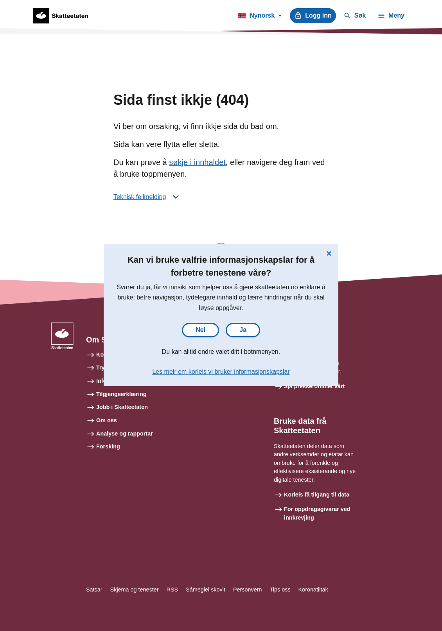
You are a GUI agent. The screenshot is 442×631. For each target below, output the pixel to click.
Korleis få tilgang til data (316, 494)
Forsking (108, 446)
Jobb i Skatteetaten (122, 407)
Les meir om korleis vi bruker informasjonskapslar (220, 371)
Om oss (106, 420)
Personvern (247, 589)
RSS (172, 589)
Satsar (94, 589)
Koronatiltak (313, 589)
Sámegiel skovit (205, 589)
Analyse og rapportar (124, 433)
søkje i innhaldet (197, 162)
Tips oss (280, 589)
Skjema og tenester (134, 589)
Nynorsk (259, 17)
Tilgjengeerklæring (121, 394)
